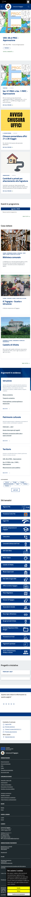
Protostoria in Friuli (8, 637)
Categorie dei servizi (6, 776)
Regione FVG (6, 507)
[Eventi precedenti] (2, 208)
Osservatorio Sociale (9, 607)
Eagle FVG (6, 521)
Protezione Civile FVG (9, 514)
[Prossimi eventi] (29, 208)
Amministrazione (5, 758)
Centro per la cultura (15, 254)
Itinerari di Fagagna (8, 600)
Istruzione (7, 380)
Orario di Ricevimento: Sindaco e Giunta (9, 651)
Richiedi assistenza (10, 727)
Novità (2, 803)
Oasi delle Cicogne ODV (9, 579)
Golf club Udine (7, 551)
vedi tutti (15, 490)
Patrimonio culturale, (12, 253)
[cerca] (28, 7)
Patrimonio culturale (12, 417)
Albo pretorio (4, 849)
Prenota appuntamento (11, 732)
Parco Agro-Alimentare (9, 614)
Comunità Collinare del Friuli (11, 544)
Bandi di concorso (5, 848)
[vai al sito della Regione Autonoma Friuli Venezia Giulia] (4, 1)
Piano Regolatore (8, 593)
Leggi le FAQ (8, 724)
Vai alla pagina (8, 105)
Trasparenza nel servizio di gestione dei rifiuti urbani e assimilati (13, 866)
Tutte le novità (8, 51)
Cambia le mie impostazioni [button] (18, 894)
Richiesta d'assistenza (6, 860)
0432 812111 (13, 729)
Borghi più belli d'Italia (9, 621)
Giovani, (8, 254)
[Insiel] (3, 895)
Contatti (3, 824)
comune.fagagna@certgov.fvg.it (11, 838)
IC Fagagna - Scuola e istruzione (12, 303)
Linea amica (6, 537)
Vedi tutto (26, 216)
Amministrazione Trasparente (9, 843)
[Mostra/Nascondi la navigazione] (2, 6)
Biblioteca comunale (12, 257)
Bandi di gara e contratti (6, 846)
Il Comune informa (7, 133)
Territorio (5, 88)
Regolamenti (4, 852)
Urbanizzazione (6, 175)
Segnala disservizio (10, 737)
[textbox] (12, 704)
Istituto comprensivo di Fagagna (10, 529)
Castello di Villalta (11, 344)
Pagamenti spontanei (9, 644)
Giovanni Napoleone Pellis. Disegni (10, 629)
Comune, (5, 253)
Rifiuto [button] (18, 891)
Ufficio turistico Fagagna (10, 586)
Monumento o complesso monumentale (14, 341)
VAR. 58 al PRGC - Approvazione (11, 39)
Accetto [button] (18, 888)
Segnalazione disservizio (6, 863)
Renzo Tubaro (7, 558)
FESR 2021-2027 (8, 672)
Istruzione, (19, 253)
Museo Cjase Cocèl (8, 572)
